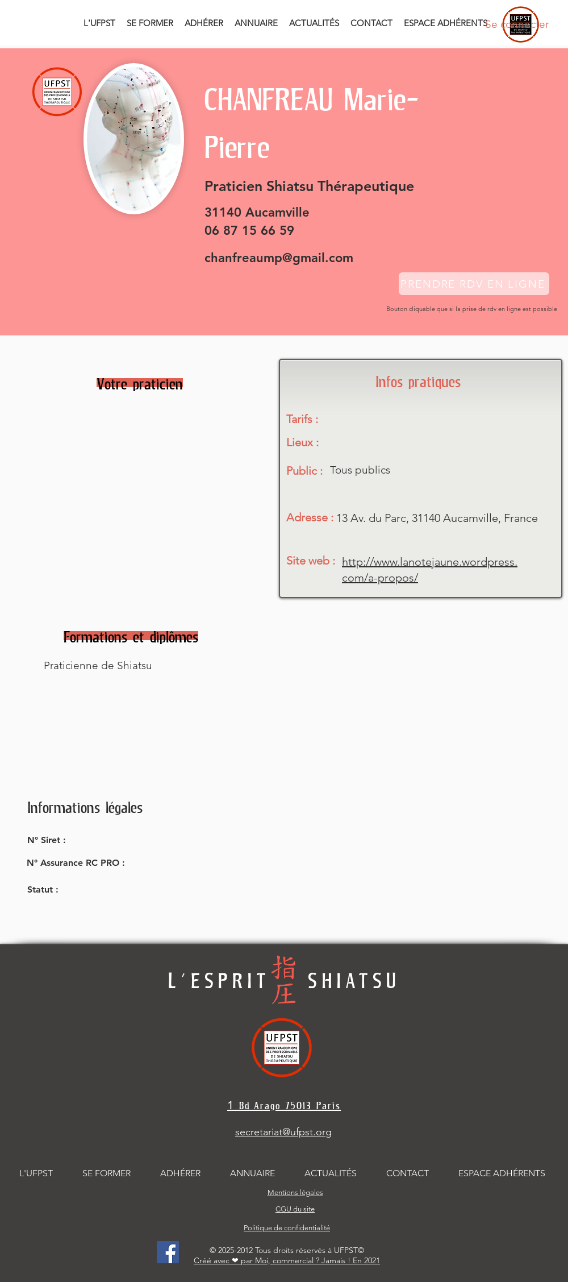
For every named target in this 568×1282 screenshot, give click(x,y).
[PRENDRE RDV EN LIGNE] (474, 283)
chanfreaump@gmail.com (278, 257)
